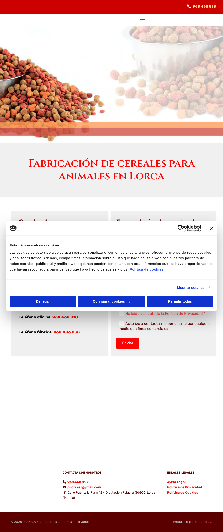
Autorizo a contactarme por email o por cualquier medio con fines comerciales (165, 326)
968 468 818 (204, 6)
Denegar (43, 301)
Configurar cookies (111, 301)
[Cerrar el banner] (211, 228)
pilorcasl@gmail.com (84, 487)
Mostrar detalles (190, 288)
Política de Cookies (182, 493)
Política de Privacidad (184, 487)
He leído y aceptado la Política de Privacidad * (165, 313)
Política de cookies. (147, 269)
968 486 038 (67, 332)
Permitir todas (180, 301)
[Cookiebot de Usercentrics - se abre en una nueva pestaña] (180, 228)
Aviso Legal (176, 482)
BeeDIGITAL (203, 522)
